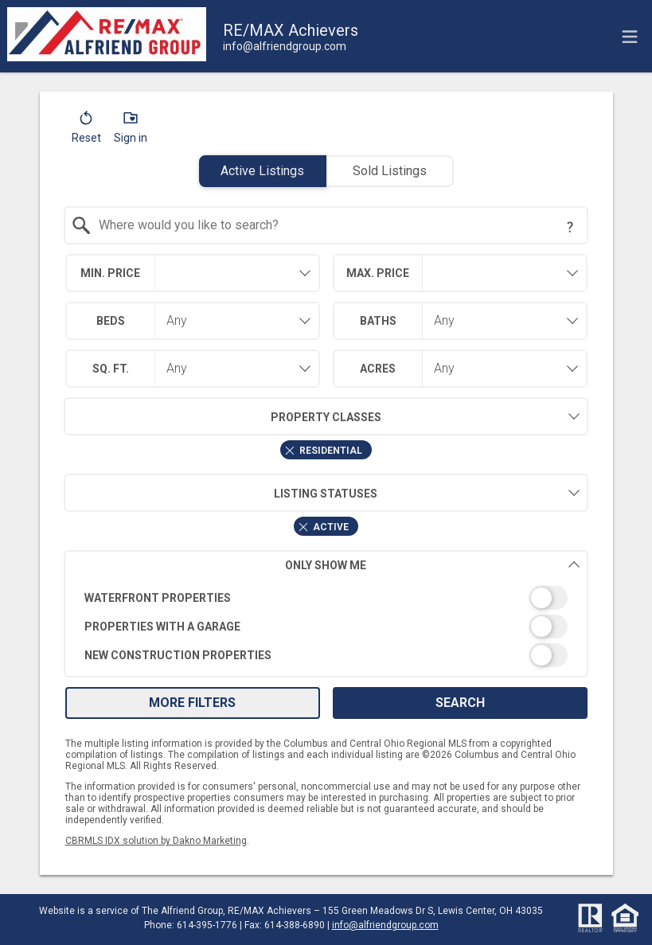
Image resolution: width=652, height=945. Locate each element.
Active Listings (262, 170)
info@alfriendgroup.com (385, 925)
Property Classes (222, 416)
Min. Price (110, 273)
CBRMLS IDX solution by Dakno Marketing (156, 840)
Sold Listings (390, 170)
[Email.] (284, 46)
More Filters (192, 702)
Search (460, 702)
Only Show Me (432, 565)
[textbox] (335, 225)
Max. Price (377, 273)
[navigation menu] (629, 36)
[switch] (326, 598)
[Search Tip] (570, 226)
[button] (86, 130)
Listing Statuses (220, 492)
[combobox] (326, 225)
